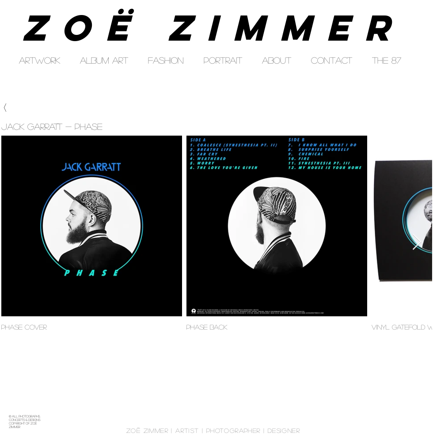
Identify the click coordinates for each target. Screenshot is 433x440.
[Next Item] (417, 242)
